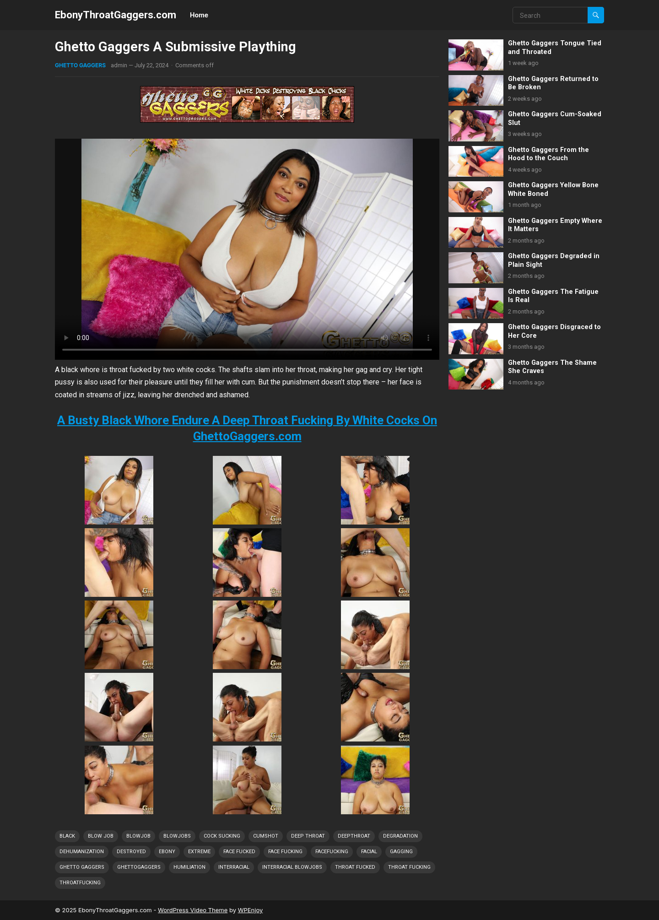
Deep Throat (308, 836)
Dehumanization (81, 852)
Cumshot (265, 836)
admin (119, 65)
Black (67, 836)
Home (199, 15)
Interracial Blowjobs (292, 867)
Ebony (167, 852)
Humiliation (189, 867)
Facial (369, 852)
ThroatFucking (80, 883)
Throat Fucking (409, 867)
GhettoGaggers (139, 867)
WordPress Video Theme (192, 910)
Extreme (199, 852)
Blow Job (100, 836)
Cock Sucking (222, 836)
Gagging (401, 852)
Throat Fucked (355, 867)
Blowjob (138, 836)
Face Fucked (239, 852)
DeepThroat (354, 836)
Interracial (233, 867)
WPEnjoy (250, 910)
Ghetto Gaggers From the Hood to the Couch (548, 154)
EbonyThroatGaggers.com (115, 15)
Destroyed (131, 852)
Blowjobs (177, 836)
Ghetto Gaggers (80, 65)
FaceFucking (331, 852)
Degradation (400, 836)
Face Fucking (285, 852)
